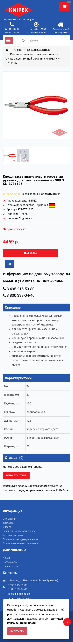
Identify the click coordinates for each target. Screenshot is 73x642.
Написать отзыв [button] (16, 475)
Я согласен (17, 631)
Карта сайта (10, 562)
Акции (6, 558)
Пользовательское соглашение (20, 543)
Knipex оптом (10, 566)
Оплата (7, 527)
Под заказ (30, 253)
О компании (9, 518)
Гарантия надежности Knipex (19, 531)
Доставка (8, 523)
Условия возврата (13, 535)
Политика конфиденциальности (21, 539)
